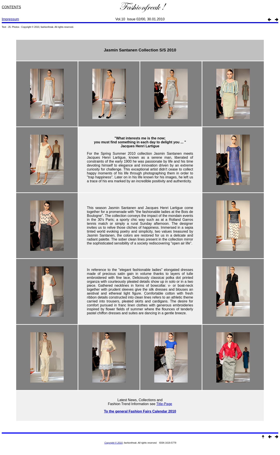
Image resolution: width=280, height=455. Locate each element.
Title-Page (164, 404)
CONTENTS (11, 7)
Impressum (10, 19)
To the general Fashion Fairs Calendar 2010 (140, 411)
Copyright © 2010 (113, 442)
